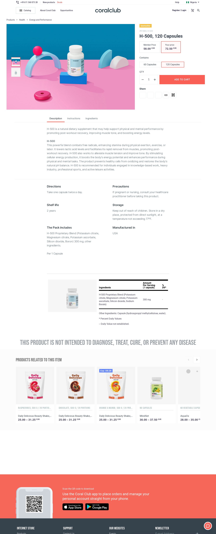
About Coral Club (48, 10)
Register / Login (179, 10)
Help (177, 2)
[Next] (196, 359)
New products (49, 2)
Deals (59, 2)
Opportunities (66, 10)
